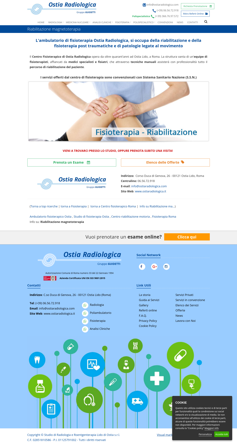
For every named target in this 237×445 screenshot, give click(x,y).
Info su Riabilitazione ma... (157, 206)
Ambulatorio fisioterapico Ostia (51, 216)
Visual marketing (168, 435)
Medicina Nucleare (77, 22)
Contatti (192, 22)
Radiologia (55, 22)
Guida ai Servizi (149, 300)
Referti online (148, 310)
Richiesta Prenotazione (198, 6)
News (180, 22)
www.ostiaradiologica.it (150, 191)
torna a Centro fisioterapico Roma (113, 206)
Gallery (143, 305)
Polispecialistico (143, 22)
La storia (144, 295)
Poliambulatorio (96, 313)
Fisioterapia (122, 22)
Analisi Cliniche (101, 22)
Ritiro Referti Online (195, 13)
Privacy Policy (148, 321)
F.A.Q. (143, 315)
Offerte (180, 310)
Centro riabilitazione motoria (130, 216)
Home (41, 22)
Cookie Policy (148, 326)
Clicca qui (186, 237)
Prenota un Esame (71, 162)
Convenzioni (165, 22)
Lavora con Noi (186, 321)
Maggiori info (212, 428)
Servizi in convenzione (190, 300)
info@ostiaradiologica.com (57, 308)
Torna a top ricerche (44, 206)
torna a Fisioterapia (74, 206)
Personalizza (205, 434)
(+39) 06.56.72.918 (47, 303)
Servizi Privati (184, 295)
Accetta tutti (221, 434)
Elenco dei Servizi (187, 305)
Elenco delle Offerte (165, 162)
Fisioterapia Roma (164, 216)
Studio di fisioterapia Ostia (91, 216)
